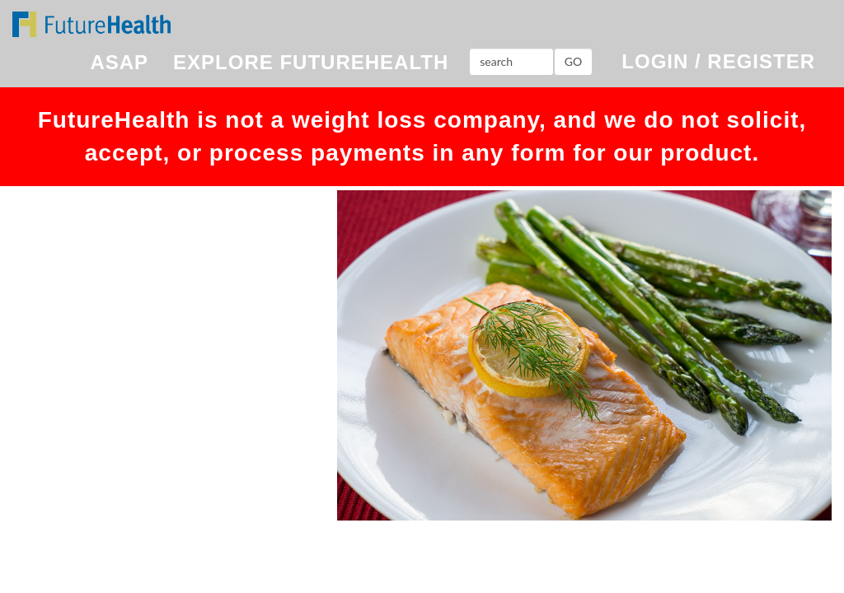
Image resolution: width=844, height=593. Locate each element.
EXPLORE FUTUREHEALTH (310, 62)
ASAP (119, 62)
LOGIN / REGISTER (718, 61)
